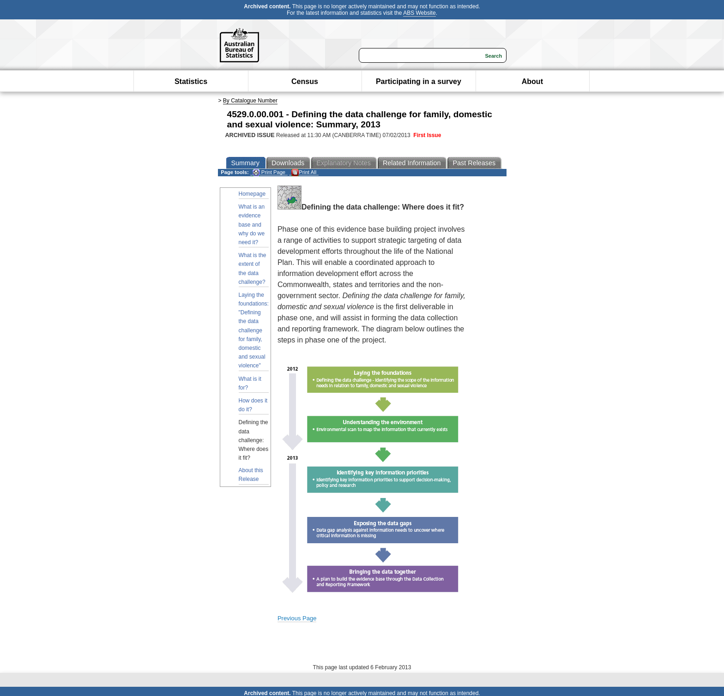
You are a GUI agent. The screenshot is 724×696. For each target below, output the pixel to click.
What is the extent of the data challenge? (252, 268)
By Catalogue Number (250, 100)
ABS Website (419, 13)
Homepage (252, 194)
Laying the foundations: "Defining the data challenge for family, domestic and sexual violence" (254, 330)
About (532, 81)
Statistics (191, 81)
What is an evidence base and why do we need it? (252, 225)
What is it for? (250, 383)
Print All (303, 172)
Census (304, 81)
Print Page (269, 172)
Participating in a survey (418, 81)
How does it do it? (253, 405)
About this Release (251, 474)
